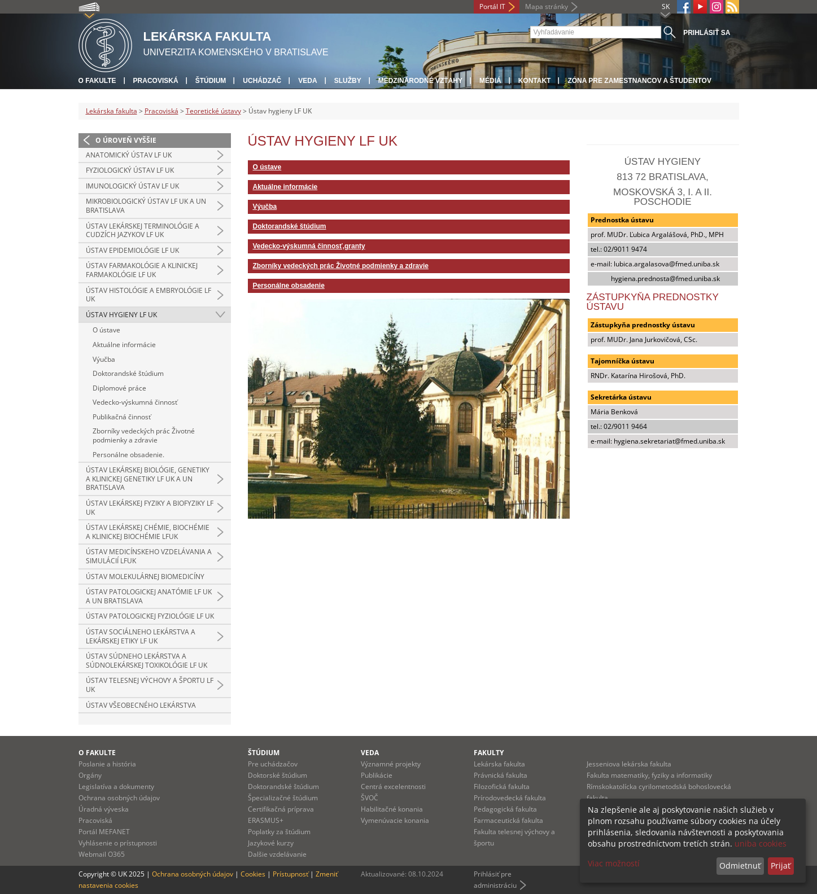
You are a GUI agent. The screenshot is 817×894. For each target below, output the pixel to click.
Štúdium (210, 81)
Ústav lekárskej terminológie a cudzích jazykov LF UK (142, 230)
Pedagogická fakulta (505, 809)
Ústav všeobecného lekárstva (141, 705)
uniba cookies (761, 843)
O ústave (106, 330)
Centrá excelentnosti (393, 786)
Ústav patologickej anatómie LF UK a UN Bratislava (149, 596)
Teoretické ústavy (213, 111)
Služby (347, 81)
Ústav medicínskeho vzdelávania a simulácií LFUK (149, 556)
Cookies (253, 874)
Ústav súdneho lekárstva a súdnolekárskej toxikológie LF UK (146, 660)
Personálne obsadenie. (128, 454)
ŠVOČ (369, 798)
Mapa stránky (546, 6)
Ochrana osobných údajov (119, 798)
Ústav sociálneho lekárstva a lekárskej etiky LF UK (140, 636)
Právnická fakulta (500, 775)
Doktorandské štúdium (128, 373)
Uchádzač (262, 81)
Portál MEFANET (104, 831)
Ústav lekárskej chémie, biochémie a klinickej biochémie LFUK (147, 532)
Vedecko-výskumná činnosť (135, 402)
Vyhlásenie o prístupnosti (117, 843)
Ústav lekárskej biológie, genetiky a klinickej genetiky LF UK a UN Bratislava (147, 478)
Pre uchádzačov (273, 764)
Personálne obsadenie (289, 286)
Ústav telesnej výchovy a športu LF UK (149, 685)
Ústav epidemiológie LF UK (132, 250)
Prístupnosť (290, 874)
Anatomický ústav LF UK (129, 155)
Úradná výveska (103, 809)
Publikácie (376, 775)
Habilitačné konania (392, 809)
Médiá (490, 81)
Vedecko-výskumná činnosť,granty (309, 246)
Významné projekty (391, 764)
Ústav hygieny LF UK (121, 314)
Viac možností (614, 863)
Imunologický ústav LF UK (132, 186)
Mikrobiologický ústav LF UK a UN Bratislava (146, 205)
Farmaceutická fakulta (508, 820)
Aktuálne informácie (124, 344)
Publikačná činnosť (122, 417)
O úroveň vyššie (125, 140)
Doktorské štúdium (277, 775)
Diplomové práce (119, 388)
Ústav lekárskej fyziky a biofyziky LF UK (149, 507)
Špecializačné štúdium (283, 798)
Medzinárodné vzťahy (420, 81)
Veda (307, 81)
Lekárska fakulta (111, 111)
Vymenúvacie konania (395, 820)
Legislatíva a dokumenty (116, 786)
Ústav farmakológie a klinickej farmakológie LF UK (142, 270)
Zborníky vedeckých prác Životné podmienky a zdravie (144, 435)
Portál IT (492, 6)
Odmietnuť (740, 865)
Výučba (104, 359)
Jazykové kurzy (271, 843)
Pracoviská (155, 81)
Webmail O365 (101, 854)
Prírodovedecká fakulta (510, 798)
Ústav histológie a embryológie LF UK (148, 295)
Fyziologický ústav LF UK (130, 170)
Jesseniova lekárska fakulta (629, 764)
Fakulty (489, 752)
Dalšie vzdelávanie (277, 854)
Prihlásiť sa (706, 33)
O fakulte (97, 81)
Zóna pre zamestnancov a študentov (639, 81)
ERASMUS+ (265, 820)
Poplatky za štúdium (279, 831)
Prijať (780, 865)
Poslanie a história (107, 764)
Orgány (90, 775)
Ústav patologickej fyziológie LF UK (150, 616)
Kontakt (534, 81)
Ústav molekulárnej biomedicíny (145, 576)
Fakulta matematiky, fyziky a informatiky (649, 775)
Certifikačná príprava (281, 809)
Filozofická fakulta (502, 786)
